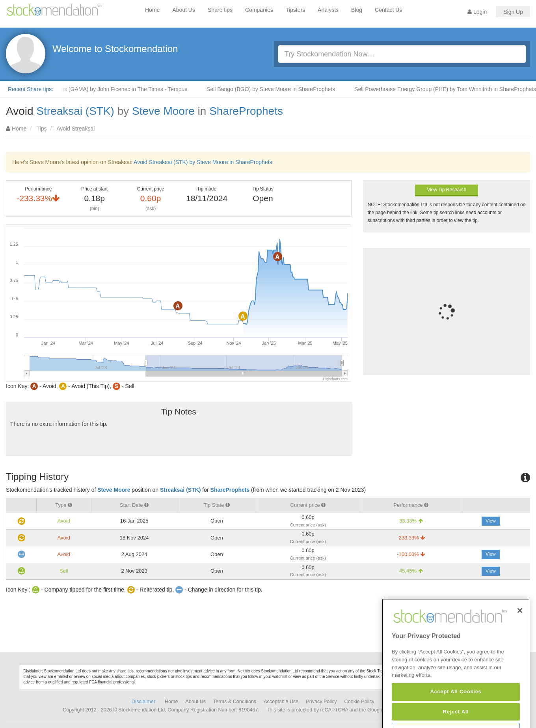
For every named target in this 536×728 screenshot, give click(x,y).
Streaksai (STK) (75, 111)
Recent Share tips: (30, 89)
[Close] (520, 633)
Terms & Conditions (234, 701)
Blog (356, 10)
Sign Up (513, 12)
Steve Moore (163, 111)
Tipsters (295, 10)
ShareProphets (246, 111)
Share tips (220, 10)
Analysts (328, 10)
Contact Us (388, 10)
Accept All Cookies (455, 715)
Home (152, 10)
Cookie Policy (359, 701)
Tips (42, 128)
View (491, 521)
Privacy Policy (321, 701)
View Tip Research (446, 189)
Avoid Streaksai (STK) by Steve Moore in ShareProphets (203, 162)
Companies (259, 10)
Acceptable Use (281, 701)
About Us (183, 10)
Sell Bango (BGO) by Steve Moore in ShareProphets (274, 89)
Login (477, 12)
